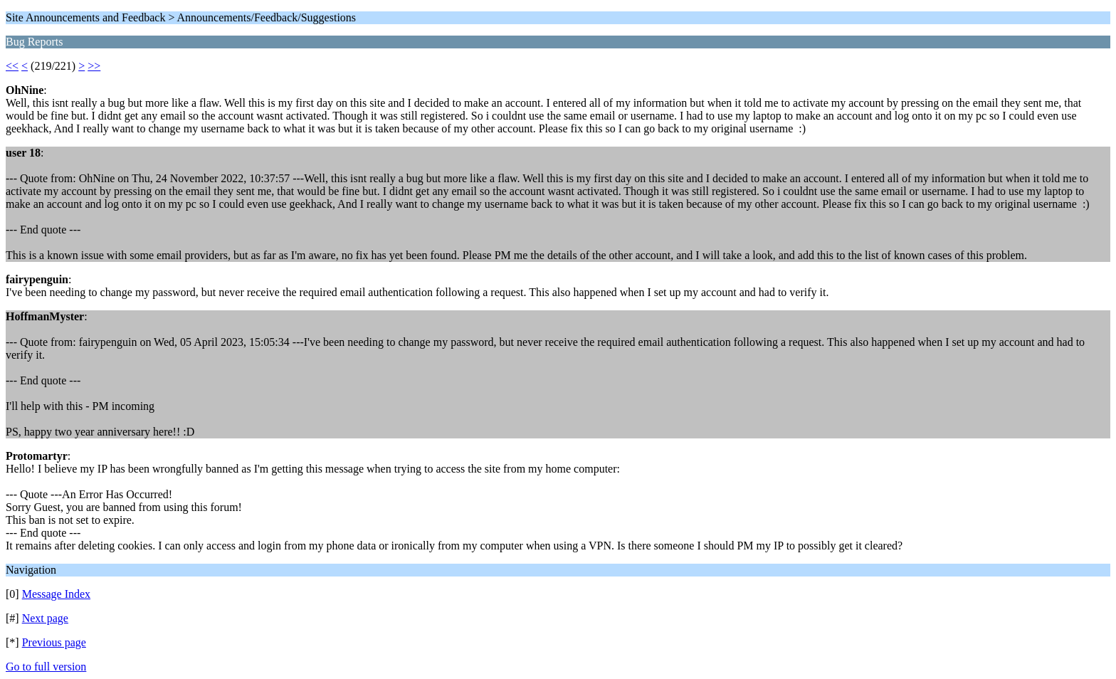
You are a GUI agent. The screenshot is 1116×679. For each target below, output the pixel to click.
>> (94, 66)
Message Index (56, 594)
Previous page (54, 642)
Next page (45, 618)
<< (12, 66)
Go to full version (46, 666)
